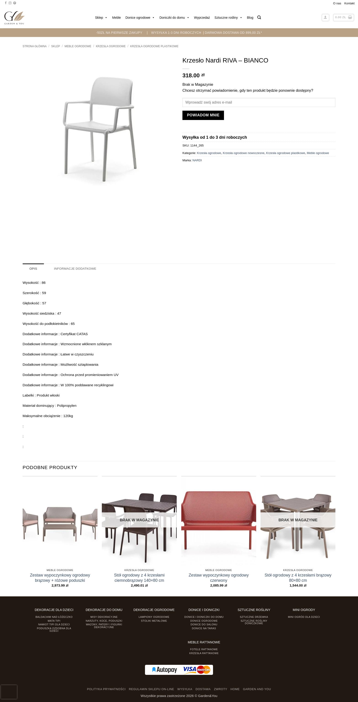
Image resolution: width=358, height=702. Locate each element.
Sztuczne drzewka (254, 616)
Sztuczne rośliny (228, 17)
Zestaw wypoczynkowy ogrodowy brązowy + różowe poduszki (60, 577)
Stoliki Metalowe (154, 620)
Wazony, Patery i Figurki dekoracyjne (104, 625)
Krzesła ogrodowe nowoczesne (244, 153)
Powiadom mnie (203, 115)
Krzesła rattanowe (204, 653)
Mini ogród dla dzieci (304, 616)
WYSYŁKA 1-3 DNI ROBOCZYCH (176, 32)
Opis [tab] (33, 268)
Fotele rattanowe (204, 649)
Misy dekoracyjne (104, 616)
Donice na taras (204, 628)
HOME (235, 689)
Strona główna (35, 46)
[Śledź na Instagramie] (10, 3)
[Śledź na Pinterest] (14, 3)
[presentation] (9, 692)
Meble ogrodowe (78, 46)
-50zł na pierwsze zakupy (119, 32)
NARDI (197, 160)
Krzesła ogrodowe (111, 46)
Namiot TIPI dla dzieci (54, 624)
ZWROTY (220, 689)
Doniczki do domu (174, 17)
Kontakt (349, 3)
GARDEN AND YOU (257, 689)
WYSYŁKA (184, 689)
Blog (250, 17)
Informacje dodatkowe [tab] (74, 268)
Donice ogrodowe (140, 17)
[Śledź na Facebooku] (5, 3)
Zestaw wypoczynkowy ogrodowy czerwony (219, 577)
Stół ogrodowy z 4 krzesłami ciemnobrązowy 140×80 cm (139, 577)
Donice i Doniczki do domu (204, 616)
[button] (259, 17)
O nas (337, 3)
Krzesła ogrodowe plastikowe (154, 46)
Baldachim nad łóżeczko (54, 616)
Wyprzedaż (202, 17)
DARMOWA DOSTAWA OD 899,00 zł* (233, 32)
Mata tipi (54, 620)
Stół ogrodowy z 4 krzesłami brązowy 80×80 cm (298, 577)
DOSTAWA (203, 689)
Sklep (101, 17)
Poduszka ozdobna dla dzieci (54, 629)
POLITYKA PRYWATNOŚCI (106, 689)
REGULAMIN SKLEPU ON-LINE (151, 689)
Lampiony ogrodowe (154, 616)
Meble (116, 17)
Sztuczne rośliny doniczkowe (254, 621)
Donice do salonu (204, 624)
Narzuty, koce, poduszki (104, 620)
